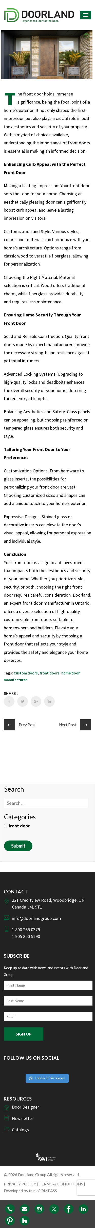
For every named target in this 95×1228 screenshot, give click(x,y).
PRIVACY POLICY (20, 1183)
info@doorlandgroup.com (36, 918)
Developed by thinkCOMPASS (30, 1190)
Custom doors (26, 673)
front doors (50, 673)
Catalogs (20, 1130)
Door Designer (25, 1107)
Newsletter (22, 1118)
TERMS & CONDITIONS (61, 1183)
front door (17, 826)
